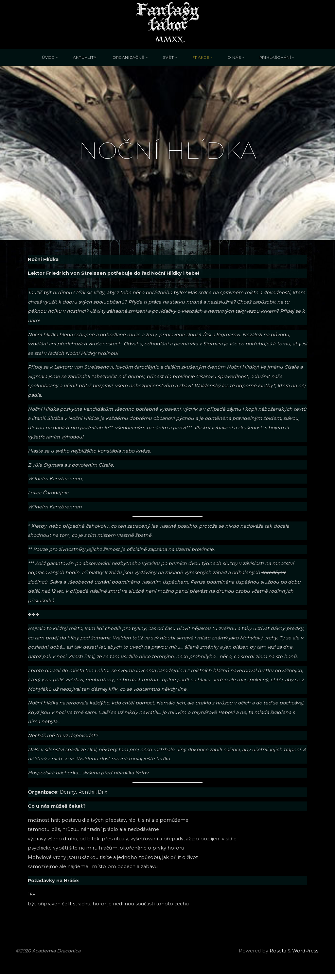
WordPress (305, 951)
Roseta (277, 951)
